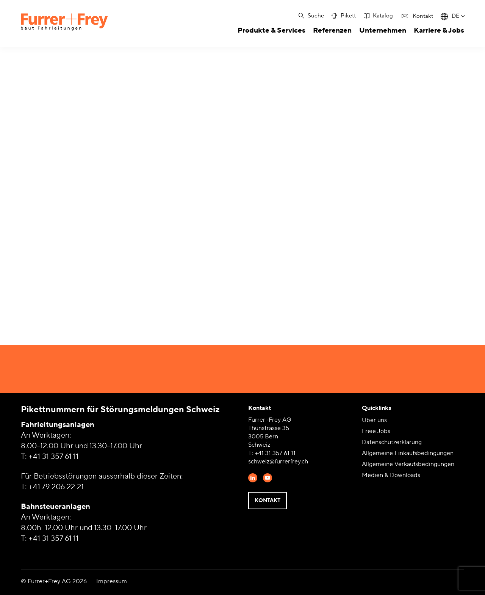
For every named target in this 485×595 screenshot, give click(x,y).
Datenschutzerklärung (392, 442)
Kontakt (267, 500)
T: (251, 453)
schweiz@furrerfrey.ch (278, 461)
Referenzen (332, 30)
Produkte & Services (271, 30)
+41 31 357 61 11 (53, 457)
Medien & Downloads (391, 475)
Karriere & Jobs (439, 30)
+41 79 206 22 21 (56, 487)
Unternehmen (382, 30)
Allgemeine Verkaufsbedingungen (408, 464)
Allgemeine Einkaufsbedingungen (408, 453)
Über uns (374, 420)
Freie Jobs (376, 431)
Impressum (111, 581)
